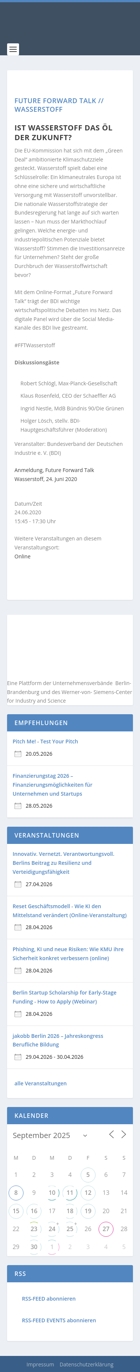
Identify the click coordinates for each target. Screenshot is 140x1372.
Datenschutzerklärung (86, 1364)
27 (106, 1229)
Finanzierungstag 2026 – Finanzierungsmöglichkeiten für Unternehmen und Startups (53, 784)
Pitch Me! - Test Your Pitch (45, 741)
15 (16, 1211)
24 (52, 1229)
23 (34, 1229)
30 (34, 1247)
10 (52, 1192)
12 (88, 1192)
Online (23, 556)
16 (34, 1211)
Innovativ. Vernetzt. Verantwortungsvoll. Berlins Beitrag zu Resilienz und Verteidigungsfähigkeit (64, 862)
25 (69, 1229)
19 (88, 1211)
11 (69, 1192)
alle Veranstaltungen (41, 1083)
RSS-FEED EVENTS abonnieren (59, 1320)
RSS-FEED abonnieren (49, 1298)
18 (69, 1211)
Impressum (40, 1364)
